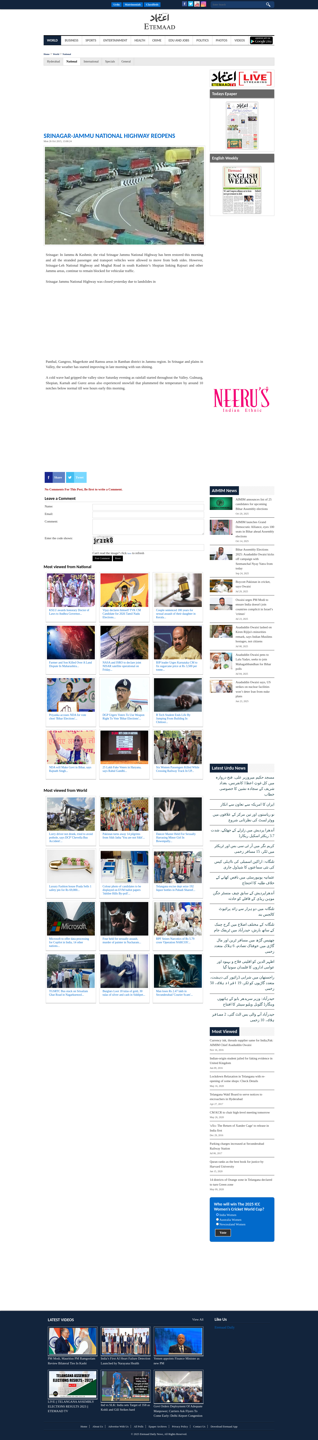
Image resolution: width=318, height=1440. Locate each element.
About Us (98, 1426)
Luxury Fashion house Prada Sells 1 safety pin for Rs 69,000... (70, 888)
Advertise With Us (118, 1426)
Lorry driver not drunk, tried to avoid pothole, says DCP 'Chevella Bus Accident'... (71, 837)
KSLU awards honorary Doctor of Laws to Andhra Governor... (69, 612)
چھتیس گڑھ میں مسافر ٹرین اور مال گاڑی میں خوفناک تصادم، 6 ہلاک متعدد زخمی (244, 946)
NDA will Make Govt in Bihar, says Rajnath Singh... (70, 769)
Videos (240, 40)
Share (58, 477)
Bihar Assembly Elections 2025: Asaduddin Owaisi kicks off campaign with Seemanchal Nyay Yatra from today (255, 559)
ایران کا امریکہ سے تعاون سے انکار (247, 804)
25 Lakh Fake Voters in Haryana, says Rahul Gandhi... (122, 769)
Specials (110, 61)
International (91, 61)
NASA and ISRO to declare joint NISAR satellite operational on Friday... (122, 666)
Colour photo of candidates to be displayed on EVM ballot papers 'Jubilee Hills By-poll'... (122, 890)
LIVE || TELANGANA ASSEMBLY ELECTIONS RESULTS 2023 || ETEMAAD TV (71, 1406)
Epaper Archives (158, 1426)
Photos (221, 40)
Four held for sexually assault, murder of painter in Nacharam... (122, 940)
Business (71, 40)
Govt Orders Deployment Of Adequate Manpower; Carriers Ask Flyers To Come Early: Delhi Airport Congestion (178, 1411)
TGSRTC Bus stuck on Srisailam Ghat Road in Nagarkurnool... (68, 993)
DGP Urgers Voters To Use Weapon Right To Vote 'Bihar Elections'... (123, 716)
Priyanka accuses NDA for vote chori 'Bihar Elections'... (67, 716)
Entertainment (115, 40)
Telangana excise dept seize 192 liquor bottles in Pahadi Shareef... (175, 888)
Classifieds (152, 4)
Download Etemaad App (224, 1426)
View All (197, 1319)
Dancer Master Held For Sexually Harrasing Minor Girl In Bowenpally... (176, 837)
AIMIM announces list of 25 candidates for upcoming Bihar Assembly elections (254, 504)
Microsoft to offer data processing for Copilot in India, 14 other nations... (69, 942)
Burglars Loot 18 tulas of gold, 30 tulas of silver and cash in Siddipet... (124, 993)
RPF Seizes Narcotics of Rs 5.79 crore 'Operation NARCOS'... (175, 940)
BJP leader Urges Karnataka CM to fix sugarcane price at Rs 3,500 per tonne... (176, 666)
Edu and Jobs (179, 40)
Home (47, 54)
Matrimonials (133, 4)
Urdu (116, 4)
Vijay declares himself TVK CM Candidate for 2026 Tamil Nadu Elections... (122, 614)
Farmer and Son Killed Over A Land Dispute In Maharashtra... (70, 664)
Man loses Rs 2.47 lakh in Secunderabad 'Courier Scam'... (174, 993)
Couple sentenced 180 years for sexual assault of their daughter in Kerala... (176, 614)
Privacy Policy (180, 1426)
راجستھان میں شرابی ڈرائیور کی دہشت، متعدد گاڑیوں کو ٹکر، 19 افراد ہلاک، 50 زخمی (242, 983)
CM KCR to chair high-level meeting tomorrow (240, 1112)
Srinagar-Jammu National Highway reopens (109, 136)
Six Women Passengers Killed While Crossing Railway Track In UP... (177, 769)
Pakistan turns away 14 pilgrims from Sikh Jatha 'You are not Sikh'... (124, 835)
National (67, 54)
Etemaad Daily (225, 1327)
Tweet (79, 477)
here (129, 553)
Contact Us (199, 1426)
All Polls (138, 1426)
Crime (157, 40)
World (52, 40)
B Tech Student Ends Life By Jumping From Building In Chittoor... (173, 718)
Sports (91, 40)
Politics (202, 40)
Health (139, 40)
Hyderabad (53, 61)
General (126, 61)
